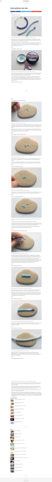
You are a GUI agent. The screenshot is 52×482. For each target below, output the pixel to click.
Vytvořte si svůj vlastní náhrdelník (19, 415)
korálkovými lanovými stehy (18, 45)
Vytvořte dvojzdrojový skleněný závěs (19, 418)
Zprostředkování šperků (12, 6)
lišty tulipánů (13, 77)
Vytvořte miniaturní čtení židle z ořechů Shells (20, 454)
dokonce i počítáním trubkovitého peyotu (24, 43)
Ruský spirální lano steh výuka (18, 421)
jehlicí (40, 76)
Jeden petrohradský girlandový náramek (20, 399)
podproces (15, 80)
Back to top (26, 478)
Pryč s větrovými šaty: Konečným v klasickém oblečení (21, 457)
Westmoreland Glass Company (18, 467)
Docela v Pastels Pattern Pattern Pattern (20, 443)
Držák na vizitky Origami (18, 430)
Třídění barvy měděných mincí (18, 433)
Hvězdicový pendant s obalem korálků (19, 402)
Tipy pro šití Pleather (17, 460)
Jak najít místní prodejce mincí (18, 470)
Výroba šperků (17, 6)
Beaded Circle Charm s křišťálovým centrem (20, 405)
